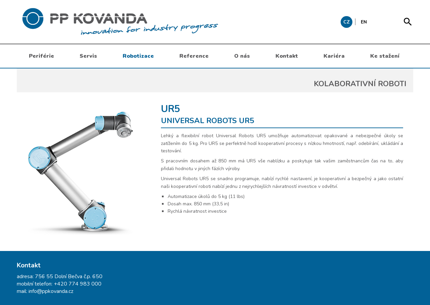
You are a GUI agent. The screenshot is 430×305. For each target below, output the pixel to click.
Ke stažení (384, 56)
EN (364, 22)
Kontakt (286, 56)
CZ (346, 22)
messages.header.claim (154, 22)
